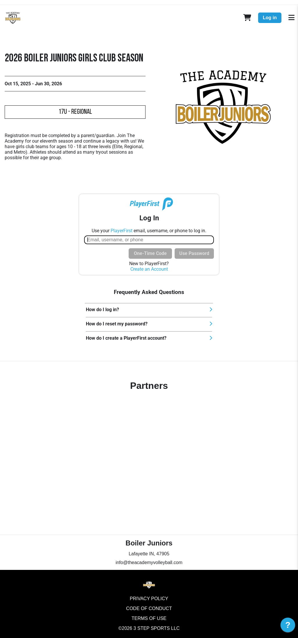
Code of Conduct (149, 608)
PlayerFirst (121, 230)
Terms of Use (149, 618)
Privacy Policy (149, 598)
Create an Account (149, 269)
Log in (270, 17)
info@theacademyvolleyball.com (149, 562)
